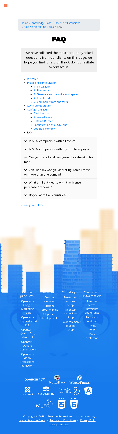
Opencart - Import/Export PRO (28, 321)
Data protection (59, 424)
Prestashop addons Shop (70, 301)
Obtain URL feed (43, 121)
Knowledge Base (41, 23)
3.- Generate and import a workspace (55, 94)
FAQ (29, 132)
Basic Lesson (41, 113)
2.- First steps (41, 90)
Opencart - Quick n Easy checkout (27, 333)
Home (24, 23)
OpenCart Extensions (67, 23)
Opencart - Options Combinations (28, 345)
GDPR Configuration (39, 105)
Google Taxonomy (44, 128)
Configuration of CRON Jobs (50, 125)
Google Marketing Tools (39, 27)
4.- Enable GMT (42, 98)
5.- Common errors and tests (50, 102)
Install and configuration (41, 83)
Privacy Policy (88, 420)
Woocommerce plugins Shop (72, 325)
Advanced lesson (43, 117)
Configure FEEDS (37, 109)
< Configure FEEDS (32, 205)
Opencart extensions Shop (70, 313)
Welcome (32, 79)
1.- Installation (42, 86)
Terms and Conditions (63, 420)
